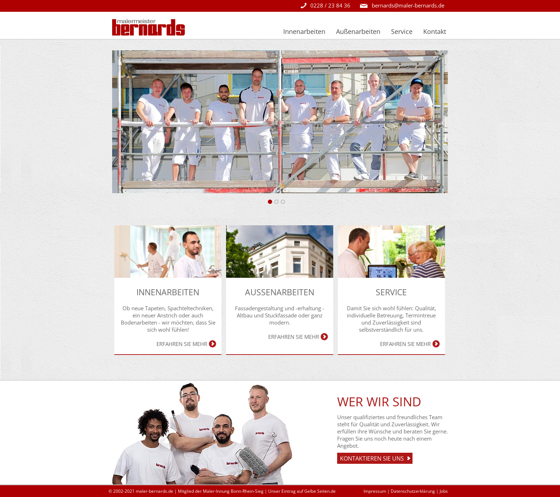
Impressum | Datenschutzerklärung (399, 491)
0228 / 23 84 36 (330, 5)
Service (401, 31)
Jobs (444, 491)
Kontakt (434, 31)
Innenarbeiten (304, 31)
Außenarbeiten (358, 31)
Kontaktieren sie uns (372, 458)
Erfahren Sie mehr (181, 343)
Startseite (258, 31)
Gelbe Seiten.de (320, 491)
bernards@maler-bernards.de (408, 5)
